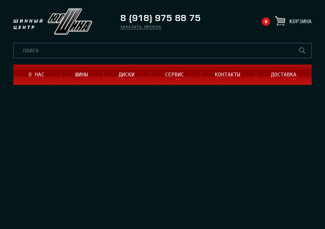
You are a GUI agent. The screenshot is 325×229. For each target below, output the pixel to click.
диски (127, 75)
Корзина (300, 21)
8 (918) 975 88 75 (160, 18)
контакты (227, 75)
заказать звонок (141, 27)
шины (81, 75)
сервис (174, 75)
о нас (36, 75)
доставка (283, 75)
